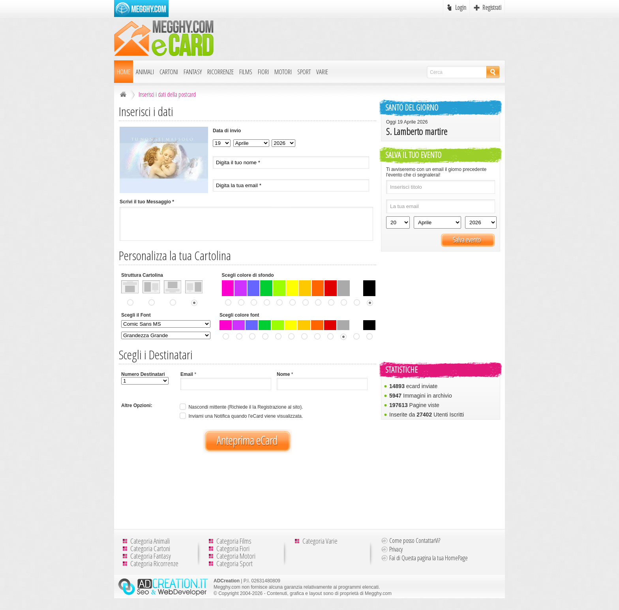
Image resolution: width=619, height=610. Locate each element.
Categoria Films (233, 541)
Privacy (396, 549)
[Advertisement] (361, 38)
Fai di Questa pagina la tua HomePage (428, 558)
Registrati (491, 7)
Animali (145, 71)
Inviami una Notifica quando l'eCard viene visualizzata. (240, 416)
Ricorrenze (220, 71)
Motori (283, 71)
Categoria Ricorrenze (154, 563)
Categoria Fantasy (150, 556)
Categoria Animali (150, 541)
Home (123, 71)
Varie (322, 71)
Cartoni (168, 71)
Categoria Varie (320, 541)
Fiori (263, 71)
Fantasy (193, 71)
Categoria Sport (234, 563)
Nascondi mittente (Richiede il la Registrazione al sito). (240, 407)
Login (460, 7)
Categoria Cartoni (150, 548)
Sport (304, 71)
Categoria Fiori (232, 548)
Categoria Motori (235, 556)
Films (245, 71)
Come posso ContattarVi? (414, 540)
